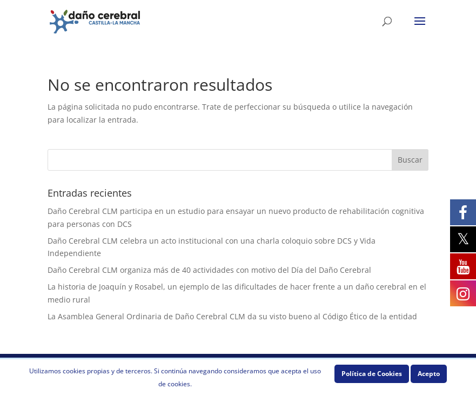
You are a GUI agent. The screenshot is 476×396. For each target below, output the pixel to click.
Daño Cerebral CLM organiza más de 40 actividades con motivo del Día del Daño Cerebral (209, 270)
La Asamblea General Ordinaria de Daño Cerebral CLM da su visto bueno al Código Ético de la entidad (232, 316)
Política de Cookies (371, 373)
